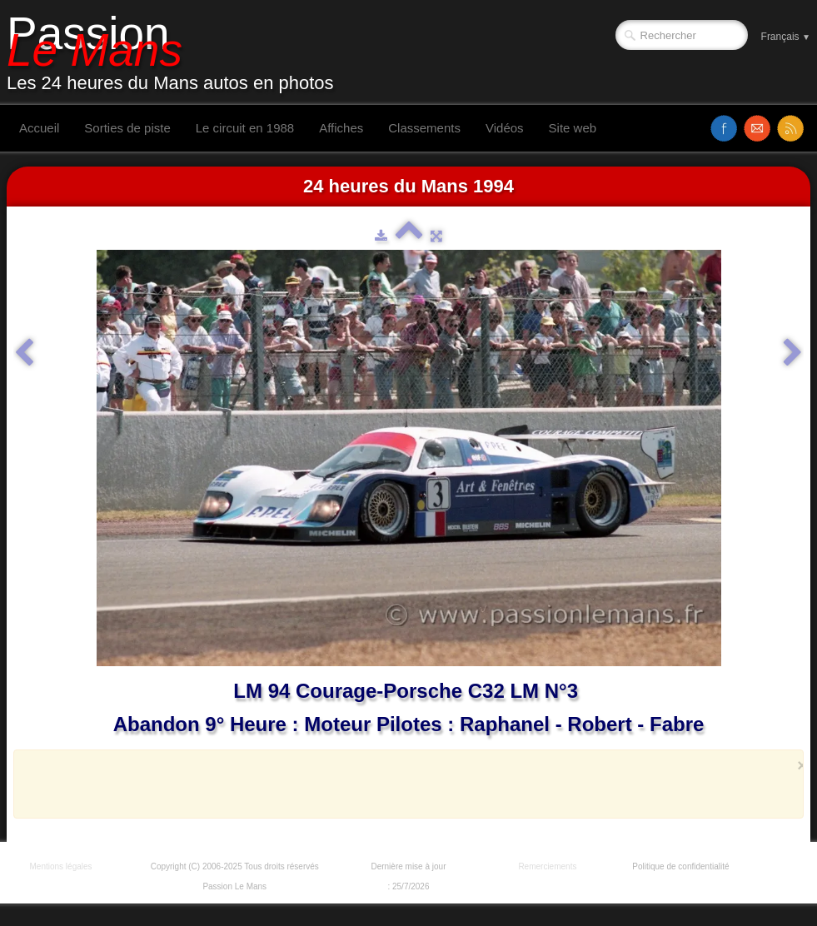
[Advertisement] (404, 784)
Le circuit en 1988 (245, 128)
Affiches (341, 128)
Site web (573, 128)
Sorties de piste (127, 128)
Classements (424, 128)
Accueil (39, 128)
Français (785, 36)
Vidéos (505, 128)
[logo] (176, 52)
